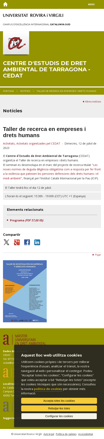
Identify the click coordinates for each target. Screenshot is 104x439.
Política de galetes (66, 434)
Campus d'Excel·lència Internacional (36, 24)
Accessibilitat (85, 434)
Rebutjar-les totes (59, 408)
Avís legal (49, 434)
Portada (8, 91)
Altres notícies (93, 101)
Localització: (11, 384)
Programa (26, 220)
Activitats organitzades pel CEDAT (38, 143)
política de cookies (48, 389)
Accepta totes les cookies (59, 400)
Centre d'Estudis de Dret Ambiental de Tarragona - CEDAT (46, 69)
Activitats (9, 143)
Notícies (25, 91)
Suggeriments (12, 418)
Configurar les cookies (59, 416)
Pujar (98, 254)
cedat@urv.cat (11, 363)
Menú (91, 4)
